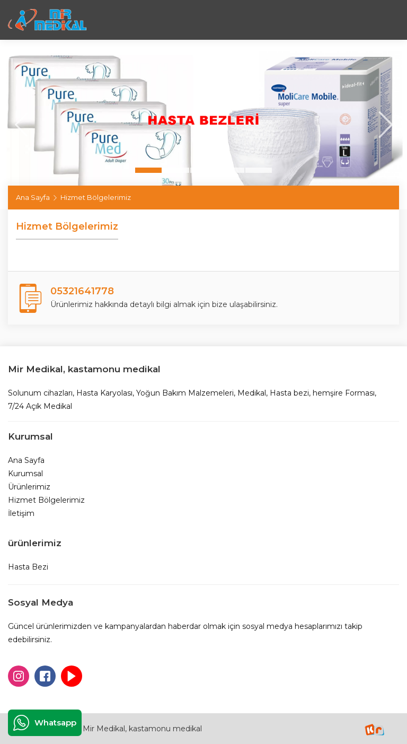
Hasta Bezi (28, 567)
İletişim (21, 513)
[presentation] (21, 124)
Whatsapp (44, 723)
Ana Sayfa (33, 197)
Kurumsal (25, 473)
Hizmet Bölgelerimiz (46, 500)
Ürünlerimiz (29, 487)
